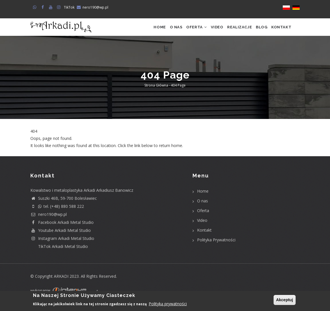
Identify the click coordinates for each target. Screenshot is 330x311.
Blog (256, 31)
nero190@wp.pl (95, 7)
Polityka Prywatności (216, 247)
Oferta (179, 31)
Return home (42, 160)
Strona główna (156, 93)
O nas (155, 31)
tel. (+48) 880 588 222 (57, 213)
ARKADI (61, 283)
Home (135, 31)
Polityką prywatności (168, 304)
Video (204, 31)
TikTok (69, 7)
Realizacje (230, 31)
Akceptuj (284, 300)
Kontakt (279, 31)
